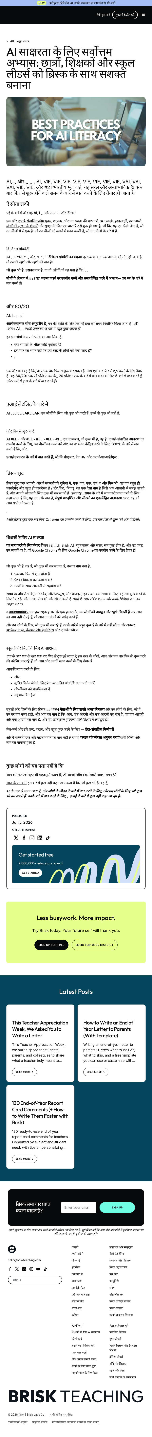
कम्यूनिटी (114, 1280)
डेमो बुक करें (103, 14)
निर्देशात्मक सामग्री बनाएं (84, 1359)
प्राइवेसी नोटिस (39, 1422)
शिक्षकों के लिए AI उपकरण (86, 1332)
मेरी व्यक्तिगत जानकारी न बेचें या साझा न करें (75, 1422)
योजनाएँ (76, 1260)
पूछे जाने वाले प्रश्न (81, 1294)
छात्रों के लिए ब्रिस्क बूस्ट (84, 1366)
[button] (143, 15)
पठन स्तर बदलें (79, 1352)
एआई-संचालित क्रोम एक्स (34, 221)
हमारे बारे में (77, 1253)
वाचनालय (77, 1280)
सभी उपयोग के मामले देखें (122, 1377)
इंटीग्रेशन (76, 1267)
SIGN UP (117, 1207)
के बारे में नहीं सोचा (107, 625)
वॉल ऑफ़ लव (116, 1294)
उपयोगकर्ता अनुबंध (18, 1422)
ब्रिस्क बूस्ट (12, 483)
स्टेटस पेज (77, 1308)
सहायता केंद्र (78, 1301)
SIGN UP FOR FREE (51, 945)
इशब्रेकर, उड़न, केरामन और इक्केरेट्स (30, 630)
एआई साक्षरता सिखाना (121, 1315)
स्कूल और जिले (116, 1370)
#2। (32, 278)
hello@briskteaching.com (24, 1260)
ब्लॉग (112, 1287)
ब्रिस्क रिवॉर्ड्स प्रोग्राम (119, 1301)
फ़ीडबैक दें (77, 1338)
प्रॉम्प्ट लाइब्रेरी (116, 1308)
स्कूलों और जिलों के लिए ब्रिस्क (25, 709)
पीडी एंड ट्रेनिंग (116, 1253)
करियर (75, 1315)
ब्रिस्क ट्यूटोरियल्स (118, 1267)
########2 (18, 612)
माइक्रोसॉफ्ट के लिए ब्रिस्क (85, 1372)
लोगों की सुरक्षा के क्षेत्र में (22, 226)
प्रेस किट (113, 1274)
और (8, 737)
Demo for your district (95, 945)
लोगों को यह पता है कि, (68, 270)
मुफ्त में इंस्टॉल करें (125, 14)
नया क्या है (77, 1274)
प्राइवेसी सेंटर (78, 1287)
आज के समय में (16, 783)
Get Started (30, 872)
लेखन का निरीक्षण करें (83, 1345)
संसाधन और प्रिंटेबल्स (120, 1260)
